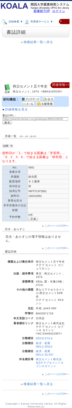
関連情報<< (60, 84)
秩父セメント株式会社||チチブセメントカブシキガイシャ (50, 363)
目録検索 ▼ (12, 21)
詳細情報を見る (16, 109)
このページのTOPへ (57, 225)
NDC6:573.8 (44, 338)
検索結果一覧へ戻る (38, 42)
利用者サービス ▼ (38, 21)
